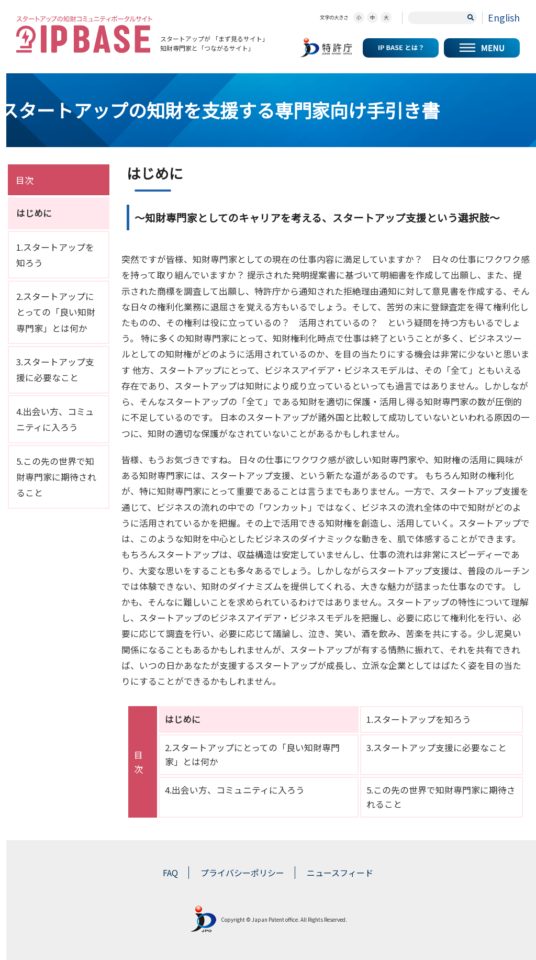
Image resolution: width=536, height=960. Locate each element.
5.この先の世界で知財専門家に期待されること (56, 477)
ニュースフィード (340, 872)
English (504, 17)
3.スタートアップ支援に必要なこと (436, 747)
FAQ (170, 872)
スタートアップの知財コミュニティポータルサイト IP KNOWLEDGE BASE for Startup (84, 34)
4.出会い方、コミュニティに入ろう (235, 790)
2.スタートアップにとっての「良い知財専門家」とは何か (55, 312)
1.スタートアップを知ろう (418, 719)
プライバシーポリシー (242, 872)
